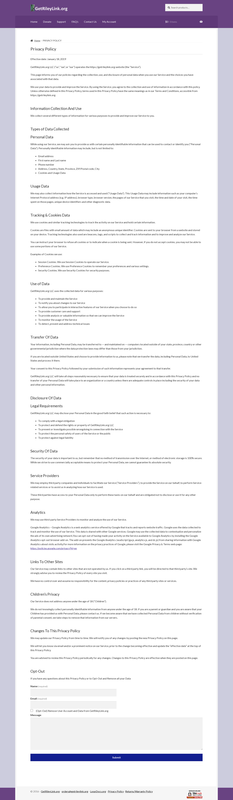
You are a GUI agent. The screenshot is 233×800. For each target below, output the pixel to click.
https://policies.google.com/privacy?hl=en (53, 548)
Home (33, 21)
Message (35, 715)
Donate (47, 21)
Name (39, 686)
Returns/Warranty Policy (139, 791)
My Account (109, 21)
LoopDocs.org (98, 791)
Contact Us (90, 21)
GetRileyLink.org (50, 791)
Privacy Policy (116, 791)
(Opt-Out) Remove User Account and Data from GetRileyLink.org (72, 710)
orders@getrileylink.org (75, 791)
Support (61, 21)
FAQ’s (75, 21)
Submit (116, 757)
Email (38, 698)
